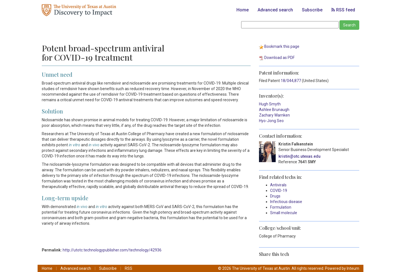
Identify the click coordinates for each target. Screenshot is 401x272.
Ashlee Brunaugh (274, 109)
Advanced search (275, 10)
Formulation (280, 207)
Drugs (275, 196)
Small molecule (283, 213)
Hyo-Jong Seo (271, 120)
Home (242, 10)
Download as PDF (279, 57)
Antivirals (278, 185)
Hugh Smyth (270, 104)
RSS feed (343, 10)
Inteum (353, 268)
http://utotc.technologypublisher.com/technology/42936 (112, 250)
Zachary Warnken (274, 115)
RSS (128, 268)
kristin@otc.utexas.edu (299, 156)
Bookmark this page (281, 46)
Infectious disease (286, 201)
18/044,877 (291, 80)
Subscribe (312, 10)
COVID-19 (278, 190)
